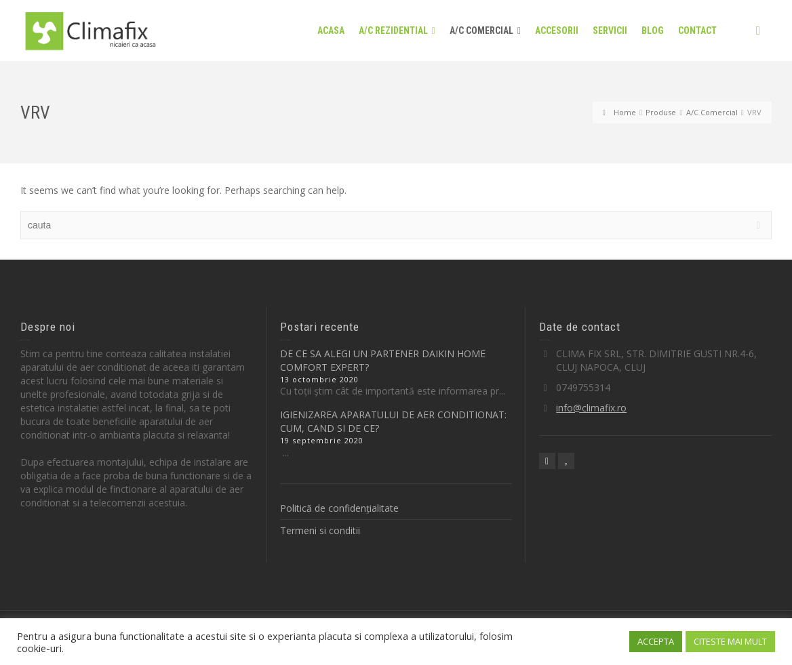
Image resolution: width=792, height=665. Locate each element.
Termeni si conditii (320, 530)
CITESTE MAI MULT (730, 641)
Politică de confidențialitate (339, 508)
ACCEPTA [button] (655, 641)
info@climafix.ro (591, 407)
